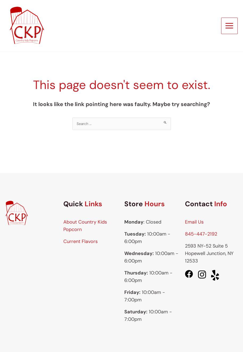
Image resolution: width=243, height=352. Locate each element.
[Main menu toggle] (229, 26)
